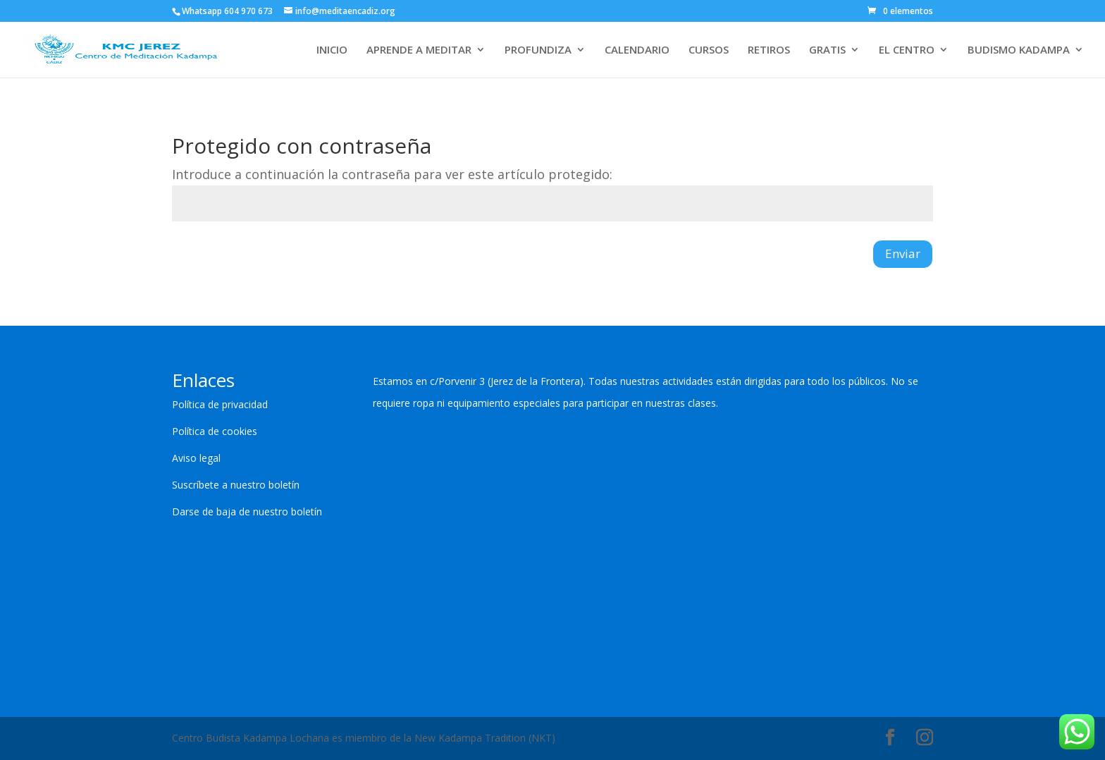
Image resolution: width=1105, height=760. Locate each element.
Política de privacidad (220, 404)
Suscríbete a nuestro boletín (236, 484)
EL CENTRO (906, 50)
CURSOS (709, 50)
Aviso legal (196, 458)
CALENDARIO (637, 50)
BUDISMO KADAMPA (1019, 50)
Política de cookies (214, 431)
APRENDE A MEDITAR (418, 50)
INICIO (331, 50)
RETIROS (769, 50)
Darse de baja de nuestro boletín (247, 511)
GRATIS (827, 50)
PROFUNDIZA (538, 50)
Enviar (902, 253)
